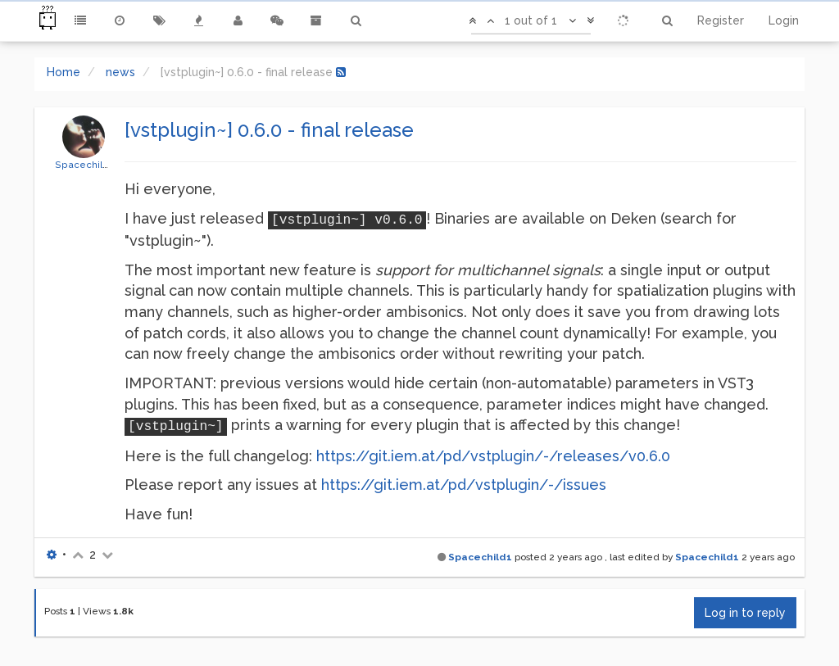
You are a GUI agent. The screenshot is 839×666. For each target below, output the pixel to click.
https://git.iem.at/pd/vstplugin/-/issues (463, 484)
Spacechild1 (84, 164)
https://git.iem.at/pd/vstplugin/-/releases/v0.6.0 (493, 455)
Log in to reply (745, 612)
